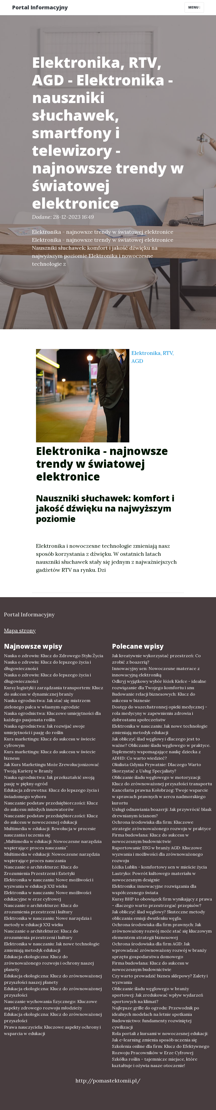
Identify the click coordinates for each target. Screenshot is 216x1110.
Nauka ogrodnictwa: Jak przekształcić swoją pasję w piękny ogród (49, 780)
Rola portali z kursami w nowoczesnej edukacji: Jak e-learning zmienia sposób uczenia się (160, 1036)
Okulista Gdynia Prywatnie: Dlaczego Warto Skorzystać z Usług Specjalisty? (156, 768)
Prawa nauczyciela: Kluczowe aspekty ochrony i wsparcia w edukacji (52, 1030)
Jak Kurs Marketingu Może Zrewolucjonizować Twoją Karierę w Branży (51, 768)
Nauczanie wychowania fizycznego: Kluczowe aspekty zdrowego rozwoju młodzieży (50, 1004)
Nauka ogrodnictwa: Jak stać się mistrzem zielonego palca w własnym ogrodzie (47, 703)
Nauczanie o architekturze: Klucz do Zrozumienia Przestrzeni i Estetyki (41, 870)
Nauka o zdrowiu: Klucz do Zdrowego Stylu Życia (53, 655)
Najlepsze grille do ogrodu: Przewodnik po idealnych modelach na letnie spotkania (155, 1011)
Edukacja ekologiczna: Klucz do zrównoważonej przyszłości (53, 992)
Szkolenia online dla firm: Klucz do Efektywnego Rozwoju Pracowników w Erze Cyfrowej (160, 1049)
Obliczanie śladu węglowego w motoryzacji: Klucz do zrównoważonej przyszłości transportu (162, 780)
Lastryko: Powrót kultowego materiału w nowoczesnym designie (154, 876)
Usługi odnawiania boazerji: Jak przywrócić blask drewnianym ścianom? (161, 812)
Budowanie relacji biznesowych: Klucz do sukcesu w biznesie (153, 697)
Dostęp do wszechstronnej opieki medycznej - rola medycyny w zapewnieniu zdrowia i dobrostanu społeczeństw (159, 713)
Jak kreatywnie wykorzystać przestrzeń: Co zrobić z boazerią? (156, 659)
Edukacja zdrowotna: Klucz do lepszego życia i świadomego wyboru (51, 793)
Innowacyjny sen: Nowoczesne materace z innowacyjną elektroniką (156, 671)
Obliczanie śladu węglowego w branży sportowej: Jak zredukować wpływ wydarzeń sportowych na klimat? (157, 995)
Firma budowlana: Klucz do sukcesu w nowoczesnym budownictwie (150, 838)
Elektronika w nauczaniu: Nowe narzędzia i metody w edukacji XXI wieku (47, 921)
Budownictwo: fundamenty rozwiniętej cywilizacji (151, 1024)
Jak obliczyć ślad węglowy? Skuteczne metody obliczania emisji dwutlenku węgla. (158, 915)
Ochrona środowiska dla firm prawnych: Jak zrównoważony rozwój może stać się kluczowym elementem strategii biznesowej (162, 931)
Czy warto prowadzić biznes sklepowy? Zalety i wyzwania (160, 979)
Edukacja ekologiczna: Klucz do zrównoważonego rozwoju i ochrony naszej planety (49, 963)
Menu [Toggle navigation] (194, 7)
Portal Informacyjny (40, 7)
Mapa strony (20, 630)
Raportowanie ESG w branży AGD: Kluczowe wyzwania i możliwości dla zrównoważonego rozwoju (157, 854)
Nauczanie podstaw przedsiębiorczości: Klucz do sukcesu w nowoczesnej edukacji (51, 819)
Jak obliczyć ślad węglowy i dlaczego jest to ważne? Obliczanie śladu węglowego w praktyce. (161, 742)
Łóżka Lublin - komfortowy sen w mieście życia (159, 867)
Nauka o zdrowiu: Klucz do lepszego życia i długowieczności (47, 665)
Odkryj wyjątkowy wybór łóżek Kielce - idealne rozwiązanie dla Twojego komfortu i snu (159, 684)
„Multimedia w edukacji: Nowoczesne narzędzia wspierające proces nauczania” (53, 844)
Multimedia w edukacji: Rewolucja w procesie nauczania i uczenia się (50, 832)
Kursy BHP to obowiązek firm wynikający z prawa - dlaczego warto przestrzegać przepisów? (162, 902)
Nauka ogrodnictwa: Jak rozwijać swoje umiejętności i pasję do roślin (44, 729)
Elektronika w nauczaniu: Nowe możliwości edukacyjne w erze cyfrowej (47, 896)
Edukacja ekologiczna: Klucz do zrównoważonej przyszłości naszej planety (53, 979)
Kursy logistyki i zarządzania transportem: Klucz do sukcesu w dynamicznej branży (53, 691)
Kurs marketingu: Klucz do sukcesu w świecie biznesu (49, 755)
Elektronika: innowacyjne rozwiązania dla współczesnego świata (154, 889)
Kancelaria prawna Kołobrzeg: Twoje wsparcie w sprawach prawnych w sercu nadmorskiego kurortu (160, 796)
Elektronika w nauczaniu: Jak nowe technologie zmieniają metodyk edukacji (51, 947)
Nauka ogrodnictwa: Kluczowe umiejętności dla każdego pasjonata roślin (52, 716)
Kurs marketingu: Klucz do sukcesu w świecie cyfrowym (49, 742)
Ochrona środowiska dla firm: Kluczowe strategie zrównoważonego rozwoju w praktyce (161, 825)
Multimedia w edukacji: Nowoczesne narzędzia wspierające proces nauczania (52, 857)
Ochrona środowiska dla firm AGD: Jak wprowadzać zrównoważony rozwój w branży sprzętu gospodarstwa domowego (159, 950)
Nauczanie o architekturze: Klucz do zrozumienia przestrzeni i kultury (41, 908)
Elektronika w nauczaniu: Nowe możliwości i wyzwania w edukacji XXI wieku (48, 883)
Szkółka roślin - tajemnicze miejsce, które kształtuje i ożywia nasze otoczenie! (154, 1062)
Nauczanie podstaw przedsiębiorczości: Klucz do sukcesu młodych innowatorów (51, 806)
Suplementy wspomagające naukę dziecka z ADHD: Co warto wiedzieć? (156, 755)
